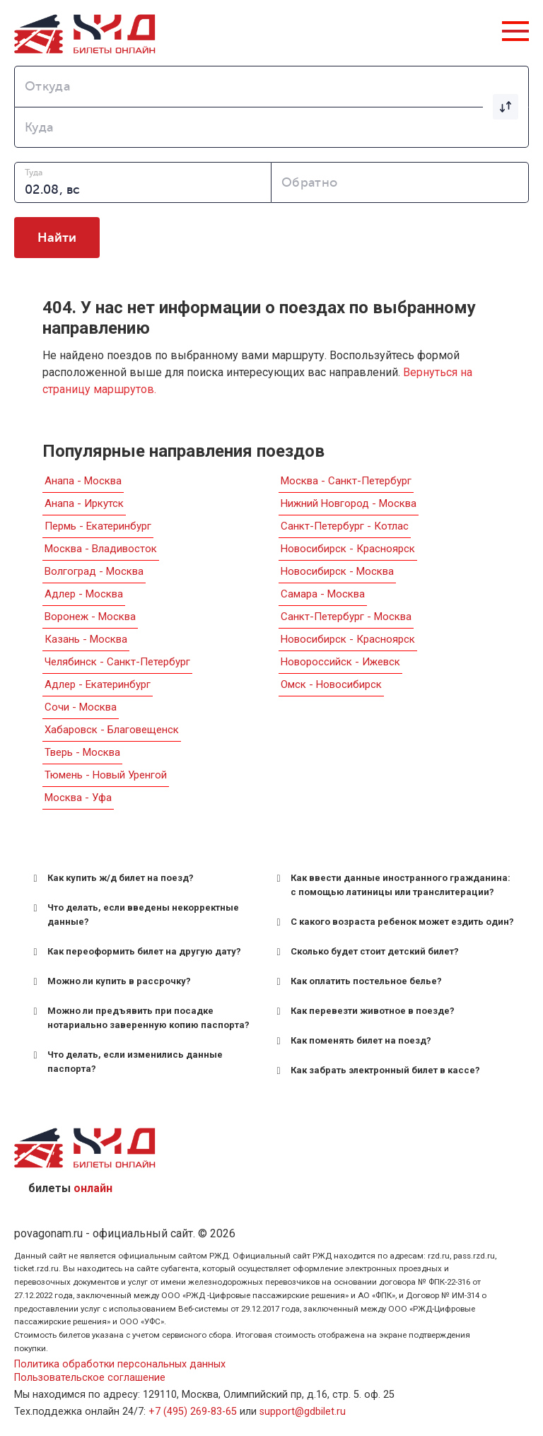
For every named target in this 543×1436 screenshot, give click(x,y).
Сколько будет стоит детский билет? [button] (365, 952)
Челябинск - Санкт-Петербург (117, 661)
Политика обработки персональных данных (120, 1364)
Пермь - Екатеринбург (98, 526)
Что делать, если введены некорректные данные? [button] (133, 914)
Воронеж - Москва (90, 616)
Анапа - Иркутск (84, 503)
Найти (56, 237)
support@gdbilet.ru (302, 1412)
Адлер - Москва (84, 594)
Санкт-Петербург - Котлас (345, 526)
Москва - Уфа (78, 797)
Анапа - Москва (83, 480)
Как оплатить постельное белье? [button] (357, 981)
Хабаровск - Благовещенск (112, 729)
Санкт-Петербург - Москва (346, 616)
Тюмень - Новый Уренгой (106, 775)
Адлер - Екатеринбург (98, 684)
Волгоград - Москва (94, 571)
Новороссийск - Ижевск (340, 661)
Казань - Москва (86, 639)
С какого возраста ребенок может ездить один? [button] (393, 922)
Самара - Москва (323, 594)
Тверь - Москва (82, 752)
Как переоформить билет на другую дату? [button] (134, 952)
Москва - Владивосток (101, 548)
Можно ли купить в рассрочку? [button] (109, 981)
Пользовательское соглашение (89, 1378)
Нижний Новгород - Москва (348, 503)
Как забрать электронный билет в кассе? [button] (376, 1070)
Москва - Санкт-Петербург (346, 480)
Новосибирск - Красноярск (348, 548)
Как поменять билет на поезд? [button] (351, 1041)
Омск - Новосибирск (331, 684)
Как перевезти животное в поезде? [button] (363, 1011)
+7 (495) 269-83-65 (192, 1412)
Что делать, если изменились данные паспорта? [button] (125, 1061)
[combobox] (271, 86)
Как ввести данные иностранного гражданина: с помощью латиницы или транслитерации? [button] (391, 884)
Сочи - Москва (81, 707)
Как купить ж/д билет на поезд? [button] (111, 878)
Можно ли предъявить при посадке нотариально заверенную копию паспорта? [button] (139, 1017)
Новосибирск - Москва (337, 571)
